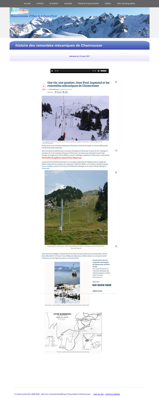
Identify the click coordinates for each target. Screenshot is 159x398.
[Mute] (98, 71)
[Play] (52, 71)
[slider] (75, 71)
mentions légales (112, 394)
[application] (79, 71)
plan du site (99, 394)
